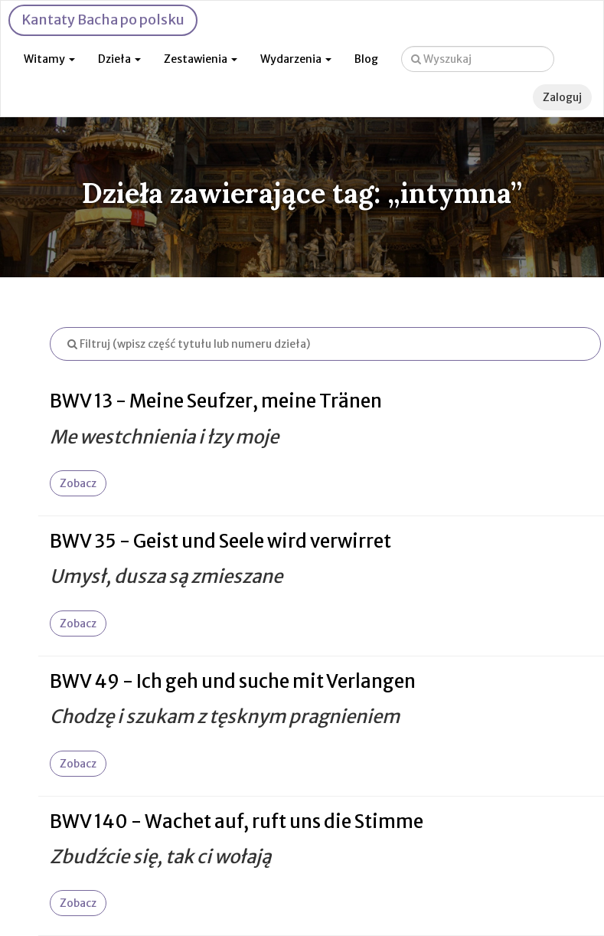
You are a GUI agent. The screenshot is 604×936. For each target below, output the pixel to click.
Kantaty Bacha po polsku (102, 19)
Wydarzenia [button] (295, 59)
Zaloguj (562, 97)
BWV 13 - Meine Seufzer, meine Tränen (216, 401)
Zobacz (78, 483)
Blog (366, 59)
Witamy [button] (49, 59)
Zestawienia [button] (200, 59)
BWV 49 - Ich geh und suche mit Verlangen (233, 681)
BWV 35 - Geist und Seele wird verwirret (220, 541)
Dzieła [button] (119, 59)
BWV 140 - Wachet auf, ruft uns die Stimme (236, 821)
